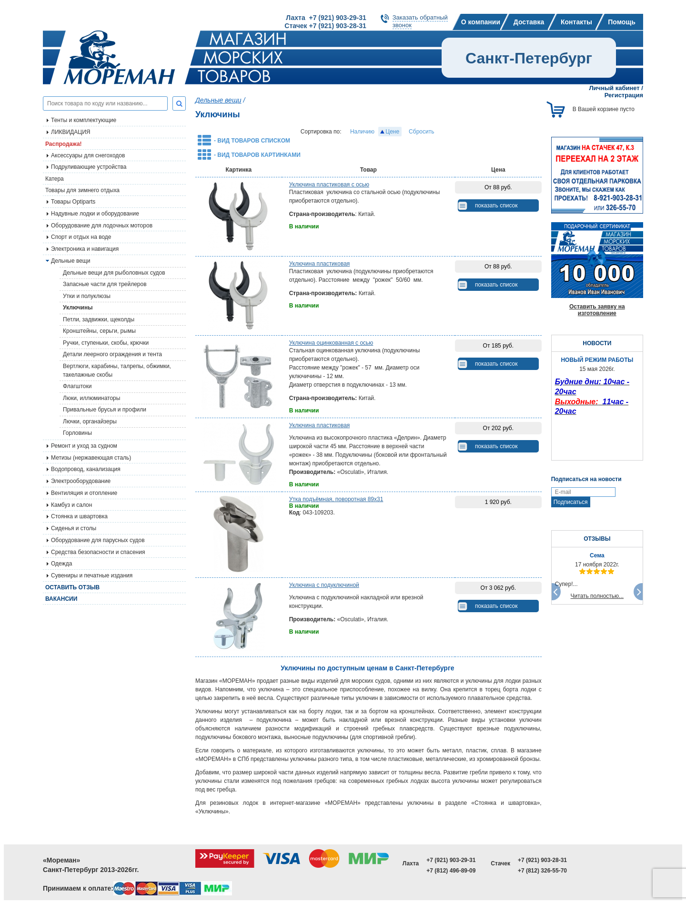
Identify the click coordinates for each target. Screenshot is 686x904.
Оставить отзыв (72, 587)
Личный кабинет (614, 88)
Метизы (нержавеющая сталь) (91, 457)
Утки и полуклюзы (87, 296)
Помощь (622, 22)
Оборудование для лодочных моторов (101, 225)
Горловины (77, 433)
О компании (480, 22)
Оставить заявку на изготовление (597, 310)
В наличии (304, 226)
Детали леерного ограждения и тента (112, 354)
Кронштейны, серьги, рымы (99, 331)
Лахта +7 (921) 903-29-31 (326, 17)
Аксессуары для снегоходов (88, 155)
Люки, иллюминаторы (91, 398)
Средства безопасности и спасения (98, 552)
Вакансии (61, 599)
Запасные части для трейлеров (105, 284)
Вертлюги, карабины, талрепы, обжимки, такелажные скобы (117, 370)
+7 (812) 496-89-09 (450, 870)
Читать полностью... (597, 596)
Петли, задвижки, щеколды (98, 319)
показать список (496, 205)
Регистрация (624, 95)
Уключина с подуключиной (324, 585)
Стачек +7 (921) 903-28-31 (325, 26)
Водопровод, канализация (86, 469)
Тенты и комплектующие (83, 120)
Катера (54, 178)
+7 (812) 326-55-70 (542, 870)
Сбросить (421, 131)
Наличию (362, 131)
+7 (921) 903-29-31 (450, 860)
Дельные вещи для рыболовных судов (114, 272)
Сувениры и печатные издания (91, 575)
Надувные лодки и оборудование (95, 213)
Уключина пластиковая (319, 263)
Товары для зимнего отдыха (82, 190)
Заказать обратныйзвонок (420, 21)
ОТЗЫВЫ (597, 538)
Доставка (529, 22)
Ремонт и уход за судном (84, 445)
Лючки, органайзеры (90, 421)
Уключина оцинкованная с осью (331, 342)
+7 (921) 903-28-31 (542, 860)
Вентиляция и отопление (84, 493)
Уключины (77, 307)
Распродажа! (63, 144)
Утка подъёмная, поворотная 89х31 (336, 499)
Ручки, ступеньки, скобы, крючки (106, 342)
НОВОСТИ (597, 343)
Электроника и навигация (85, 249)
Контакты (576, 22)
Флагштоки (77, 386)
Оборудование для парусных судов (98, 540)
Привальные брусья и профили (104, 409)
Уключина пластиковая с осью (329, 184)
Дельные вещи (218, 100)
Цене (392, 131)
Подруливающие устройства (88, 167)
